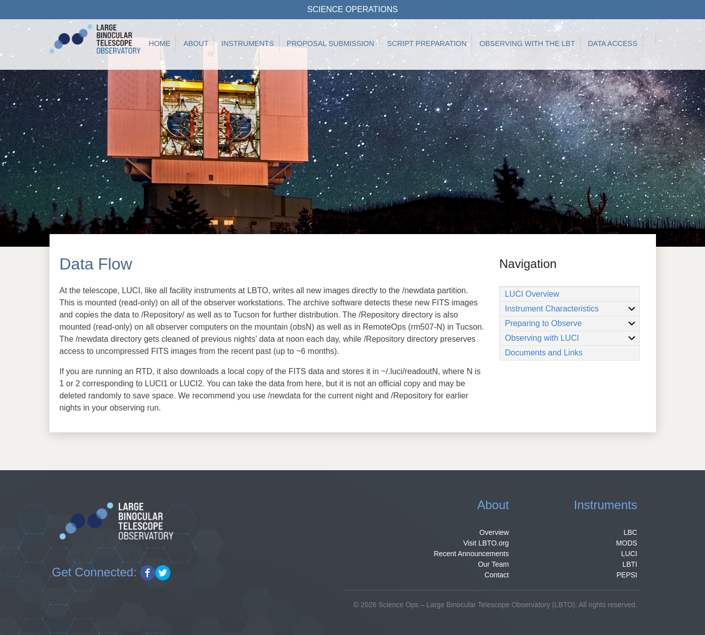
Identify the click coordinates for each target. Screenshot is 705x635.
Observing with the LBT (527, 43)
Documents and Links (544, 352)
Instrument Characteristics (571, 309)
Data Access (612, 43)
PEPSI (627, 575)
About (196, 43)
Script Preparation (427, 43)
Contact (497, 575)
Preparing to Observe (571, 324)
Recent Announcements (471, 554)
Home (159, 43)
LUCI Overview (532, 294)
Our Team (493, 564)
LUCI (629, 554)
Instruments (247, 43)
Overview (494, 532)
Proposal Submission (330, 43)
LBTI (629, 564)
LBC (630, 532)
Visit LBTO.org (486, 543)
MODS (626, 543)
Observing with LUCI (571, 338)
